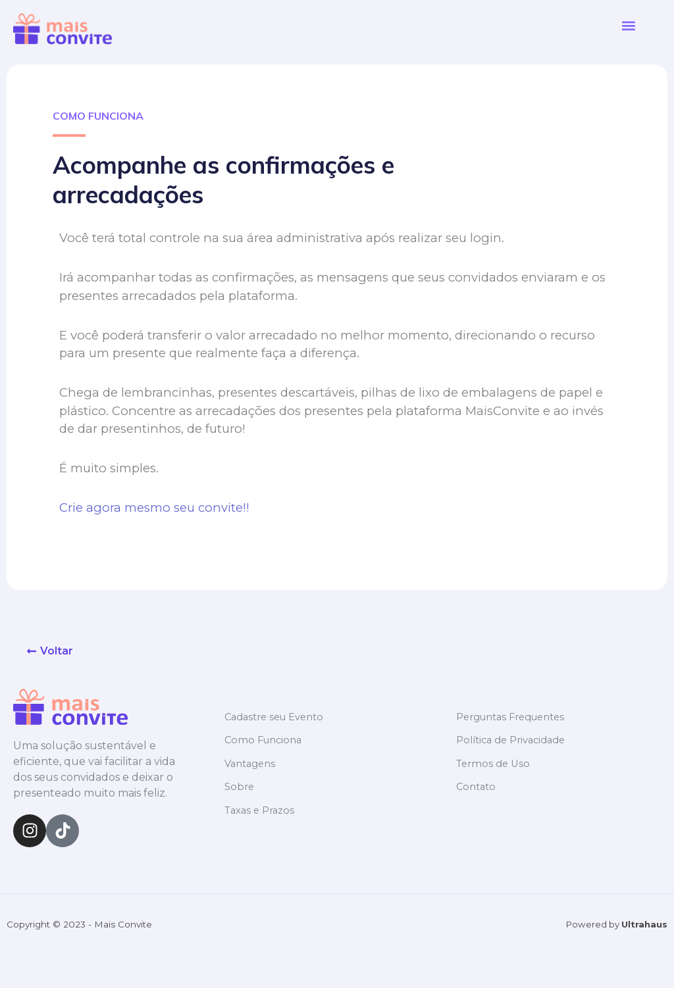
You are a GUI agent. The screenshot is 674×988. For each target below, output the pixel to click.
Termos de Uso (494, 762)
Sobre (239, 785)
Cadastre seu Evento (276, 716)
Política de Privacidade (512, 739)
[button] (628, 26)
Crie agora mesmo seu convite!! (154, 507)
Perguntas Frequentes (512, 716)
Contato (476, 785)
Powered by (615, 924)
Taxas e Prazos (260, 809)
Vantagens (250, 762)
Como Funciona (264, 739)
